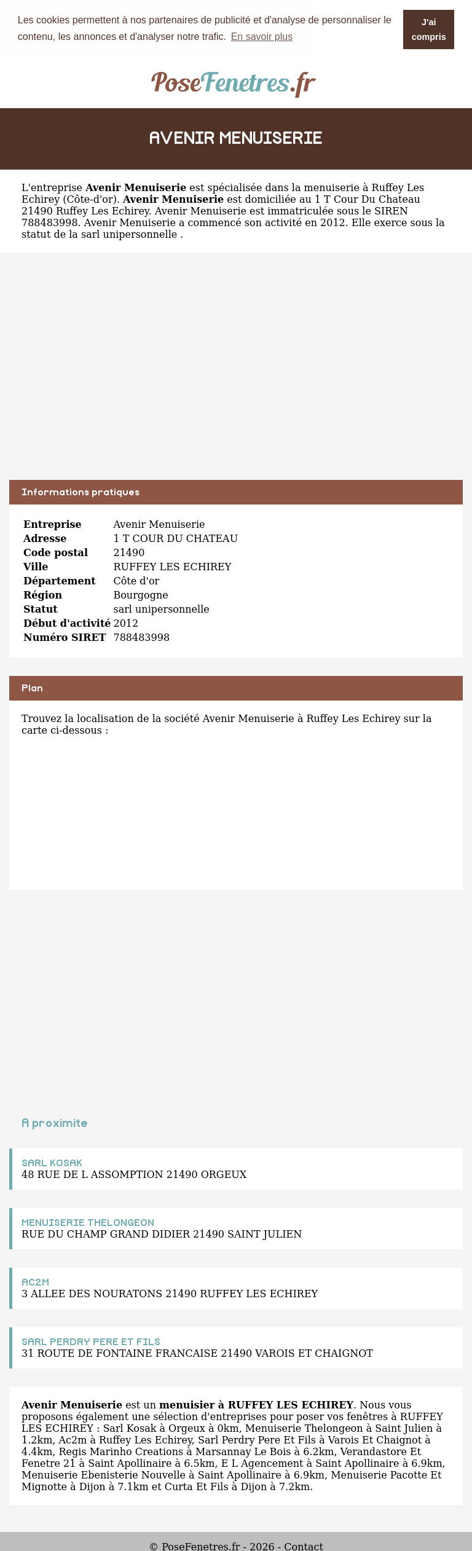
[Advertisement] (236, 375)
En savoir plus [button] (262, 36)
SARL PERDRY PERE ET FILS (91, 1341)
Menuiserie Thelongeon (304, 1428)
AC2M (35, 1282)
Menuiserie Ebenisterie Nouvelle (104, 1474)
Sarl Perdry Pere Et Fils (257, 1439)
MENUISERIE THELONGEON (88, 1222)
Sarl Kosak (129, 1428)
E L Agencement (262, 1463)
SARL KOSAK (52, 1163)
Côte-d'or (90, 199)
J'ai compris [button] (429, 29)
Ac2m (72, 1439)
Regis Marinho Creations (120, 1451)
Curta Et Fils (197, 1486)
